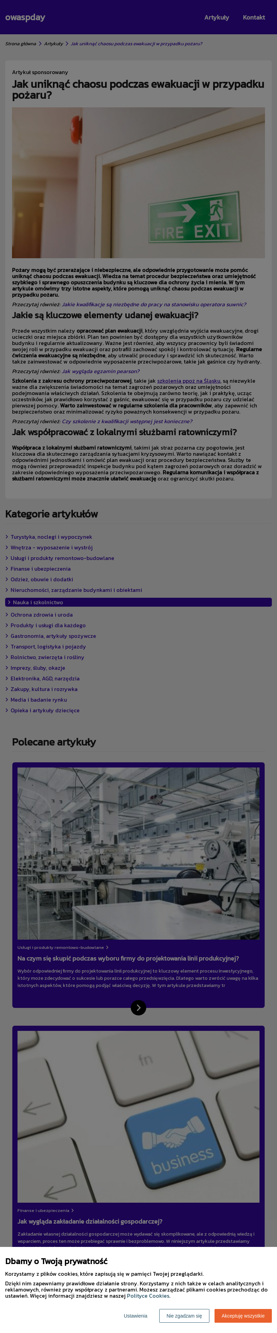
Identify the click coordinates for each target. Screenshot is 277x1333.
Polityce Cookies (148, 1296)
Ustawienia (135, 1316)
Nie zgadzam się (184, 1316)
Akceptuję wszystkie (243, 1316)
